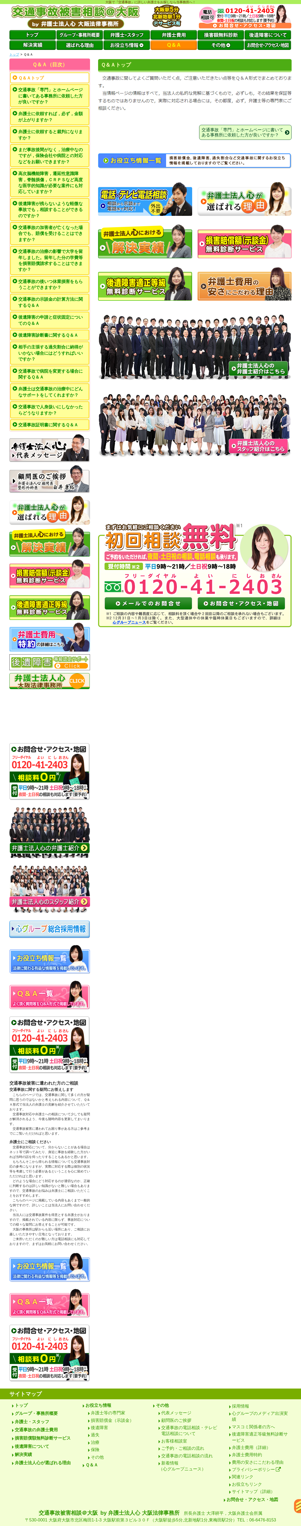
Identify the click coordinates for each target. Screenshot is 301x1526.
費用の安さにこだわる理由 (258, 1462)
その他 (97, 1457)
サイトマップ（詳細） (253, 1491)
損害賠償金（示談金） (112, 1420)
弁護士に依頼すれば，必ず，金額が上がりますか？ (50, 116)
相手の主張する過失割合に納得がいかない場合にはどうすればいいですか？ (50, 353)
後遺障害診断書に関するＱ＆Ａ (48, 335)
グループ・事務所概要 (36, 1413)
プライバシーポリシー (256, 1469)
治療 (95, 1442)
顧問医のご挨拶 (176, 1420)
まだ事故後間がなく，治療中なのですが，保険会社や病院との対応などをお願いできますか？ (50, 155)
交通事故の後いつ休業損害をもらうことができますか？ (50, 284)
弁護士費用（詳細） (251, 1447)
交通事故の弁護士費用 (36, 1429)
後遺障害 (99, 1427)
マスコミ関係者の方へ (253, 1427)
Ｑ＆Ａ (91, 1465)
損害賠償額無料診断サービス (43, 1438)
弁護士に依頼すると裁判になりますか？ (50, 134)
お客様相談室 (174, 1441)
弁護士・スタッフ (32, 1421)
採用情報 (240, 1406)
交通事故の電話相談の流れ (187, 1456)
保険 (95, 1449)
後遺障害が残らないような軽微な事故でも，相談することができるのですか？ (50, 209)
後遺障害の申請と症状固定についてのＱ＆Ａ (50, 320)
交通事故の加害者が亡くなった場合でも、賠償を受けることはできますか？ (50, 233)
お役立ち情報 (98, 1405)
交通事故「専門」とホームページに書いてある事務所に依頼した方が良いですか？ (50, 96)
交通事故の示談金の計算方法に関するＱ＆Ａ (50, 302)
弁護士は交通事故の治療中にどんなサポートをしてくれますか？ (50, 392)
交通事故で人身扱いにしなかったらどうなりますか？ (50, 410)
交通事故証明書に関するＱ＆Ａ (48, 425)
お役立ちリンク (247, 1484)
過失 (95, 1435)
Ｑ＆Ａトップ (31, 78)
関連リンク (242, 1476)
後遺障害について (32, 1446)
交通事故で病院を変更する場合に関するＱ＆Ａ (50, 374)
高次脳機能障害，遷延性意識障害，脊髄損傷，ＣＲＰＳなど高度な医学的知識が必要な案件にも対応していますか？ (50, 182)
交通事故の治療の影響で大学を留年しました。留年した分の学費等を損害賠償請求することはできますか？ (50, 260)
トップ (14, 54)
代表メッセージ (176, 1413)
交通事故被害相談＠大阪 (150, 1516)
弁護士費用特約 (247, 1454)
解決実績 (23, 1454)
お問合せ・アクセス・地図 (252, 1499)
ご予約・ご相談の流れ (182, 1448)
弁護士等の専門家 (108, 1413)
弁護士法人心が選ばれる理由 (43, 1462)
